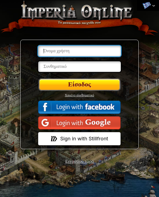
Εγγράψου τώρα (79, 161)
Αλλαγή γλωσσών (146, 5)
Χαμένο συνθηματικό (79, 95)
